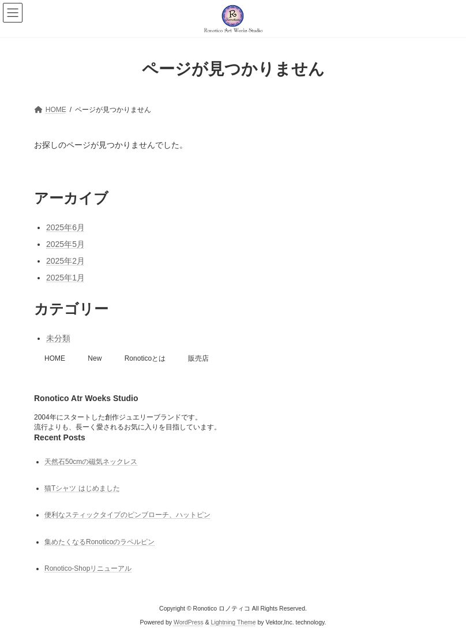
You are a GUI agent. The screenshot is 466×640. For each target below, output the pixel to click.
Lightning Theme (233, 622)
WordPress (189, 622)
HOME (54, 358)
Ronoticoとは (145, 358)
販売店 (198, 358)
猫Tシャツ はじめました (82, 488)
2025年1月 (65, 277)
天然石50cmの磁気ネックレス (90, 462)
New (95, 358)
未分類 (58, 338)
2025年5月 (65, 244)
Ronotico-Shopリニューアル (87, 568)
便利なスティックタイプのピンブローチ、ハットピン (127, 515)
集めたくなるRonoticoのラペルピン (99, 542)
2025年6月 (65, 227)
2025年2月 (65, 260)
